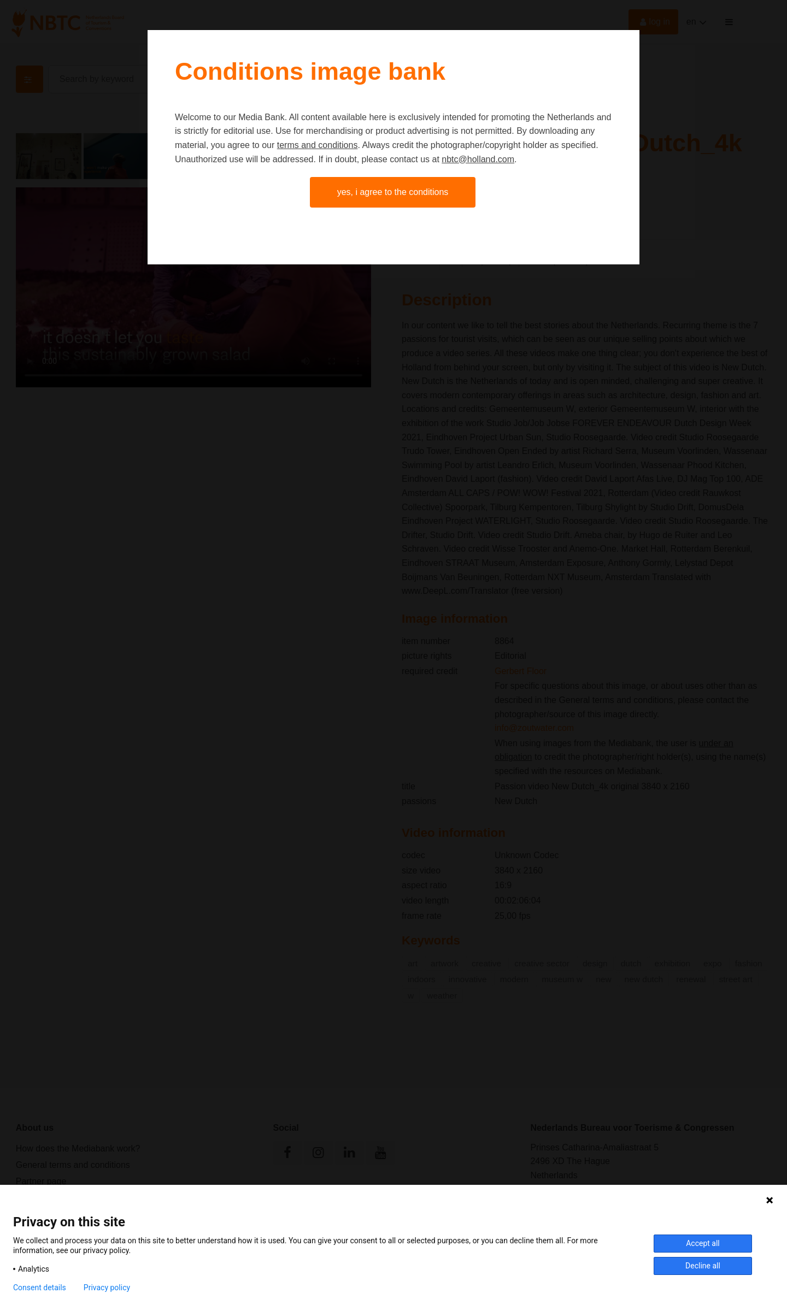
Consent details (39, 1287)
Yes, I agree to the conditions (393, 192)
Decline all (702, 1265)
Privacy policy (107, 1287)
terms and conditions (317, 145)
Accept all (703, 1243)
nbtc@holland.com (478, 159)
